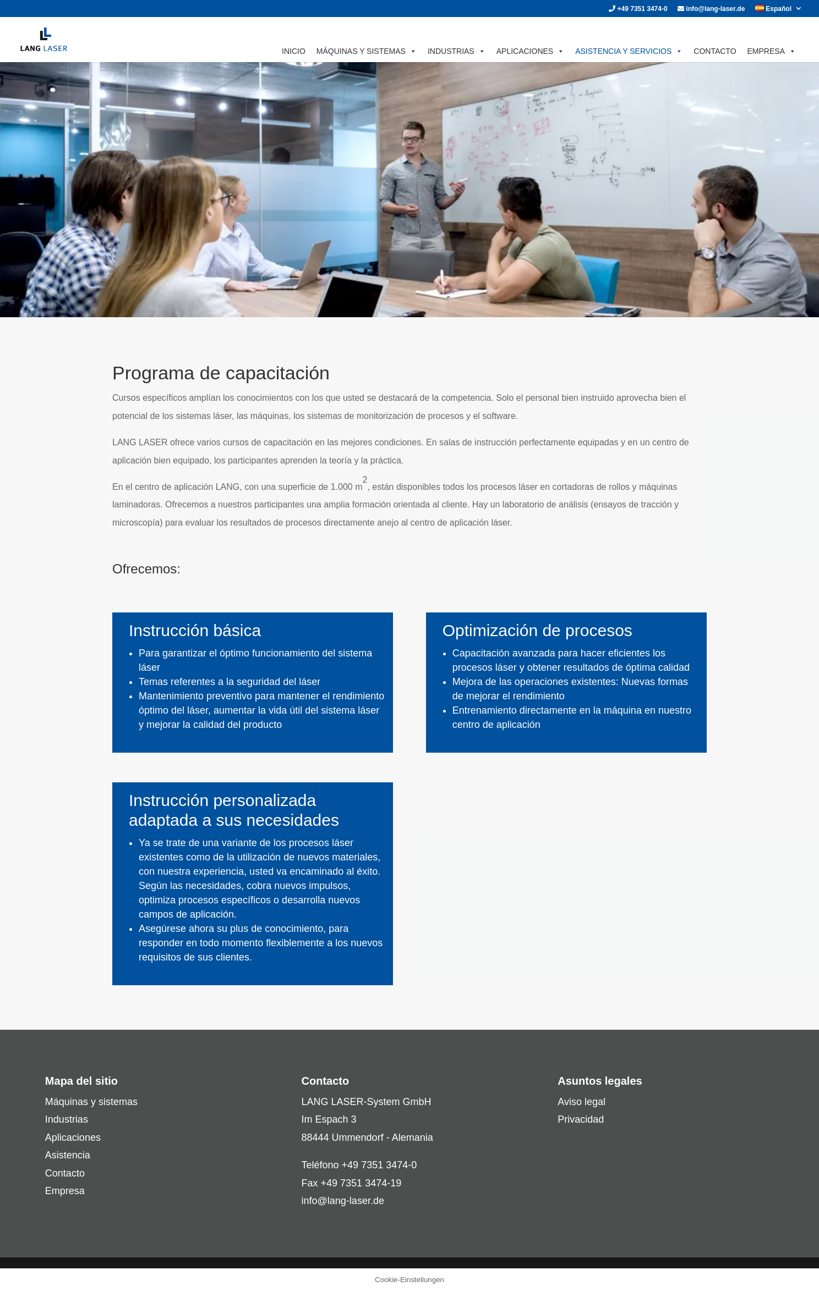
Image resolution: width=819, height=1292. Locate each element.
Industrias (66, 1119)
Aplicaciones (73, 1137)
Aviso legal (581, 1101)
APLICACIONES (530, 51)
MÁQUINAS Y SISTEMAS (366, 51)
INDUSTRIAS (456, 51)
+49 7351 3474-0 (638, 9)
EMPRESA (771, 51)
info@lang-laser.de (711, 9)
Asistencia (67, 1155)
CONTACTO (715, 51)
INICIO (293, 51)
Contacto (65, 1173)
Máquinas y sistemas (91, 1101)
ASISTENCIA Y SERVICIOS (628, 51)
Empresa (65, 1190)
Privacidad (581, 1119)
